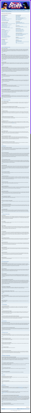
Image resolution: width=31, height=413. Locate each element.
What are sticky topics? (4, 43)
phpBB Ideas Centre (4, 392)
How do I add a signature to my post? (5, 31)
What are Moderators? (18, 16)
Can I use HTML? (3, 40)
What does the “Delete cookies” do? (5, 20)
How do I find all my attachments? (19, 38)
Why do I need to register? (4, 15)
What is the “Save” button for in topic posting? (6, 36)
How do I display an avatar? (4, 26)
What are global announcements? (5, 42)
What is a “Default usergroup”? (19, 19)
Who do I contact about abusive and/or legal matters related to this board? (22, 42)
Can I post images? (3, 41)
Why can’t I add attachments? (4, 34)
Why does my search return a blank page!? (20, 30)
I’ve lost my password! (4, 19)
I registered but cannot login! (4, 17)
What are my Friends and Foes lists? (19, 26)
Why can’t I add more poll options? (5, 32)
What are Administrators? (18, 15)
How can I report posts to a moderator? (5, 35)
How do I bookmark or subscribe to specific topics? (21, 34)
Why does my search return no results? (20, 29)
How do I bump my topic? (4, 37)
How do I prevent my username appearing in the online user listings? (8, 23)
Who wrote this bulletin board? (19, 40)
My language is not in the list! (4, 25)
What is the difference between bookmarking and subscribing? (22, 33)
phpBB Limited (19, 387)
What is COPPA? (3, 16)
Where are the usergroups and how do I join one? (21, 17)
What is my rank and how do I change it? (6, 27)
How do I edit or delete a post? (5, 30)
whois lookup (18, 396)
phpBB (13, 410)
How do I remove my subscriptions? (19, 35)
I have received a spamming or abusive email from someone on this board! (22, 23)
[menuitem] (10, 10)
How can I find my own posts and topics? (20, 31)
